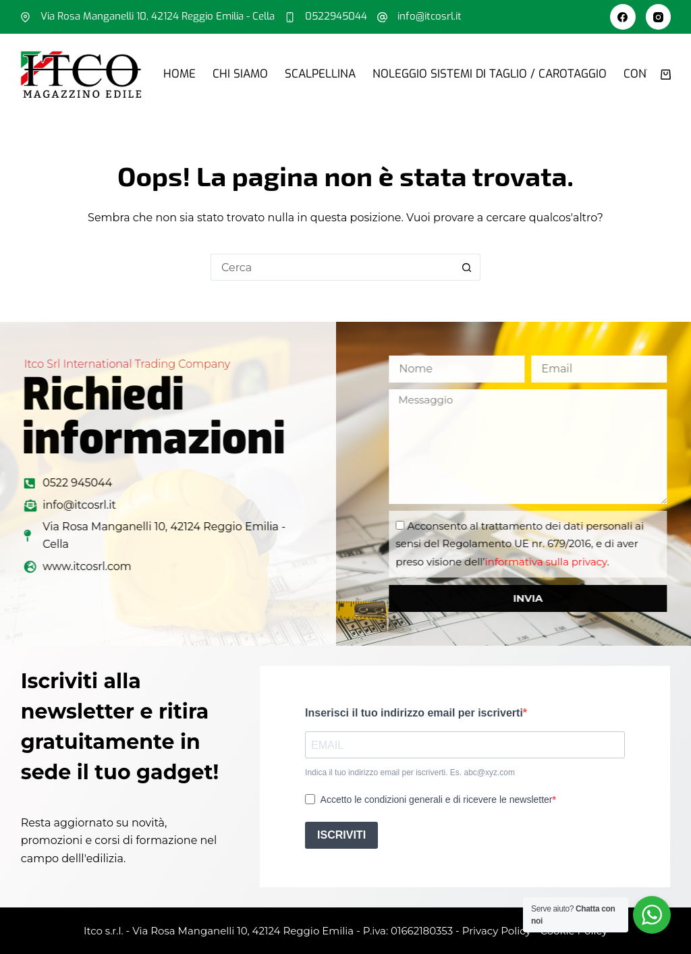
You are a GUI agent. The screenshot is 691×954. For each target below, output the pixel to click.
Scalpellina (320, 74)
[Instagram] (658, 17)
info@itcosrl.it (429, 16)
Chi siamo (240, 74)
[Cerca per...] (332, 267)
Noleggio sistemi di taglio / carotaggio (489, 74)
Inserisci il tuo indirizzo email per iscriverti (414, 713)
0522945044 (336, 16)
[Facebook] (623, 17)
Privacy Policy (496, 930)
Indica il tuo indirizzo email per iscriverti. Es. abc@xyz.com (410, 772)
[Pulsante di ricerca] (466, 267)
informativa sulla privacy (579, 561)
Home (179, 74)
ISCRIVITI (341, 835)
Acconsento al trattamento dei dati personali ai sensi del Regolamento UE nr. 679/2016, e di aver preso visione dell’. (553, 544)
